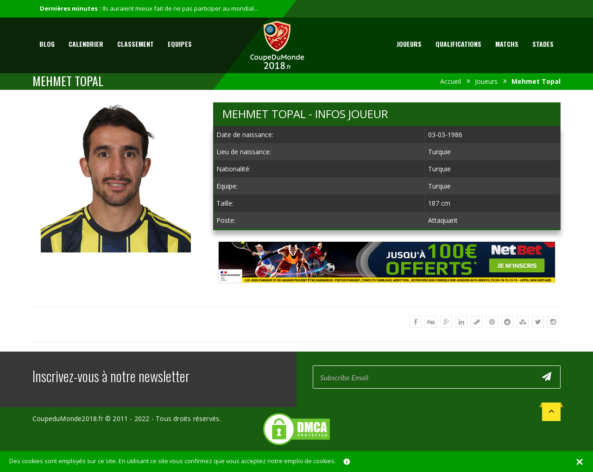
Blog (47, 44)
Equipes (180, 44)
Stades (543, 44)
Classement (135, 44)
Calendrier (86, 44)
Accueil (450, 81)
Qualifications (458, 44)
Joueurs (409, 44)
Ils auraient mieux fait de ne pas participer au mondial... (180, 8)
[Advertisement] (386, 291)
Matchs (506, 44)
